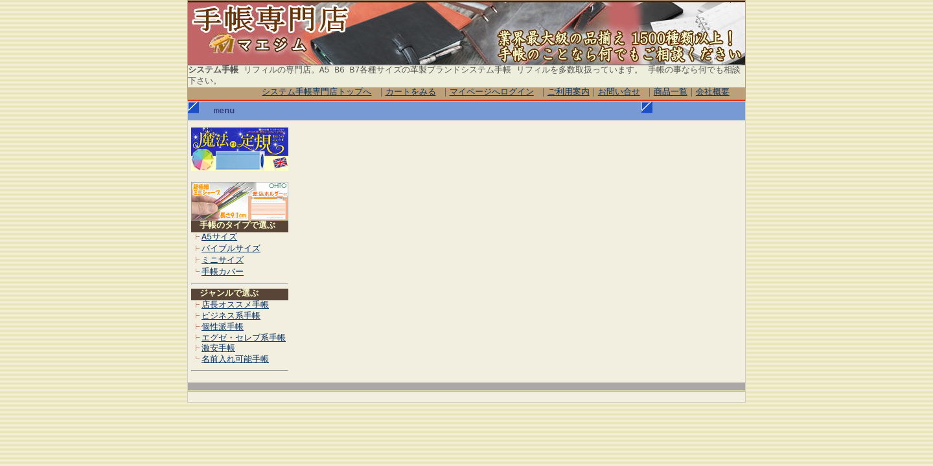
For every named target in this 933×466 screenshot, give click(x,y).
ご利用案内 (568, 92)
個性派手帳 (223, 327)
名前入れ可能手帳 (235, 360)
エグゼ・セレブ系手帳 (244, 338)
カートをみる (411, 92)
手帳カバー (223, 272)
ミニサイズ (223, 261)
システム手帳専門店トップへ (317, 92)
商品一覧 (670, 92)
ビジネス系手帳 (231, 316)
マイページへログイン (492, 92)
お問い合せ (619, 92)
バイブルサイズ (231, 249)
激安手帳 (218, 349)
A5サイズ (219, 237)
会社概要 (713, 92)
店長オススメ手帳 (235, 305)
